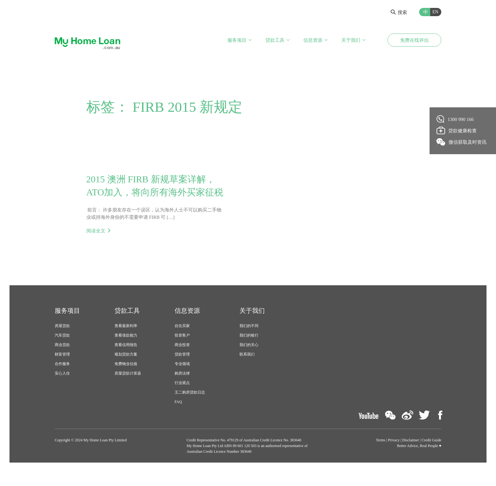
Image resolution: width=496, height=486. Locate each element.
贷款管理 (182, 368)
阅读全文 (95, 244)
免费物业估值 (126, 378)
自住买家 (182, 340)
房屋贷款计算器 (128, 387)
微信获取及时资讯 (462, 141)
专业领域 (182, 378)
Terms (380, 454)
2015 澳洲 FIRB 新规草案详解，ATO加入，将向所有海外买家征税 (152, 192)
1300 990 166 (455, 119)
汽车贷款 (62, 349)
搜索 (399, 12)
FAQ (178, 415)
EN (435, 11)
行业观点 (182, 396)
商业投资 (182, 359)
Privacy (394, 454)
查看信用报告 (126, 359)
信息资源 (312, 40)
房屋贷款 (62, 340)
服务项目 (236, 40)
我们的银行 (248, 349)
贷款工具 (274, 40)
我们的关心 (248, 359)
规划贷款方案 (126, 368)
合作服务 (62, 378)
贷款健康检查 (457, 130)
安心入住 (62, 387)
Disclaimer (410, 454)
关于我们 (350, 40)
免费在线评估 (414, 40)
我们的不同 (248, 340)
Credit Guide (431, 454)
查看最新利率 (126, 340)
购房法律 (182, 387)
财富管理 (62, 368)
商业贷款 (62, 359)
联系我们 (247, 368)
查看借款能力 (126, 349)
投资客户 (182, 349)
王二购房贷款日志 (190, 406)
